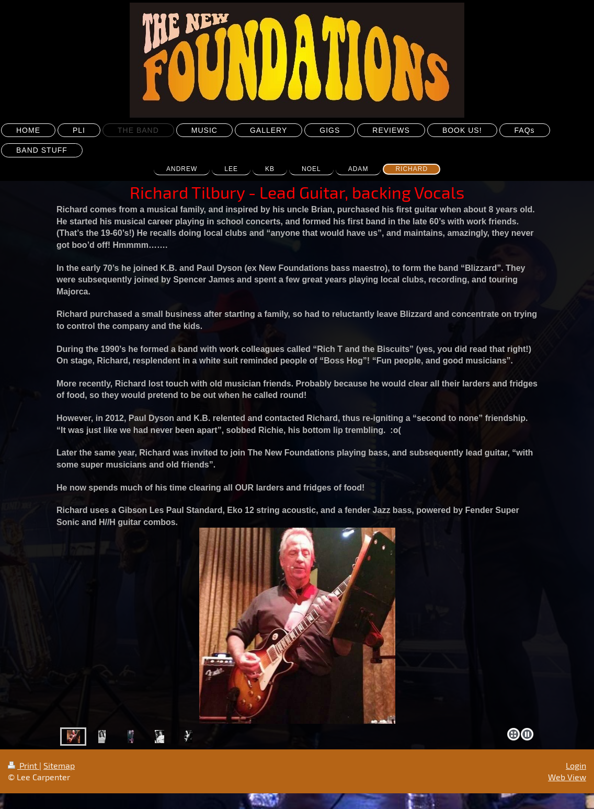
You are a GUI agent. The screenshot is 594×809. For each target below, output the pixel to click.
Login (576, 765)
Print (23, 765)
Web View (567, 777)
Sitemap (59, 765)
